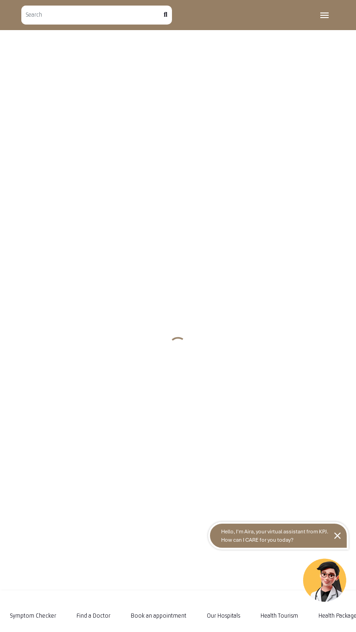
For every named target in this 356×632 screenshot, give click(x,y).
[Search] (92, 15)
